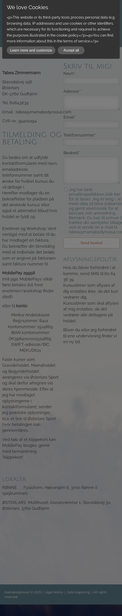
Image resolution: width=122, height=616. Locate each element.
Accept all (71, 50)
